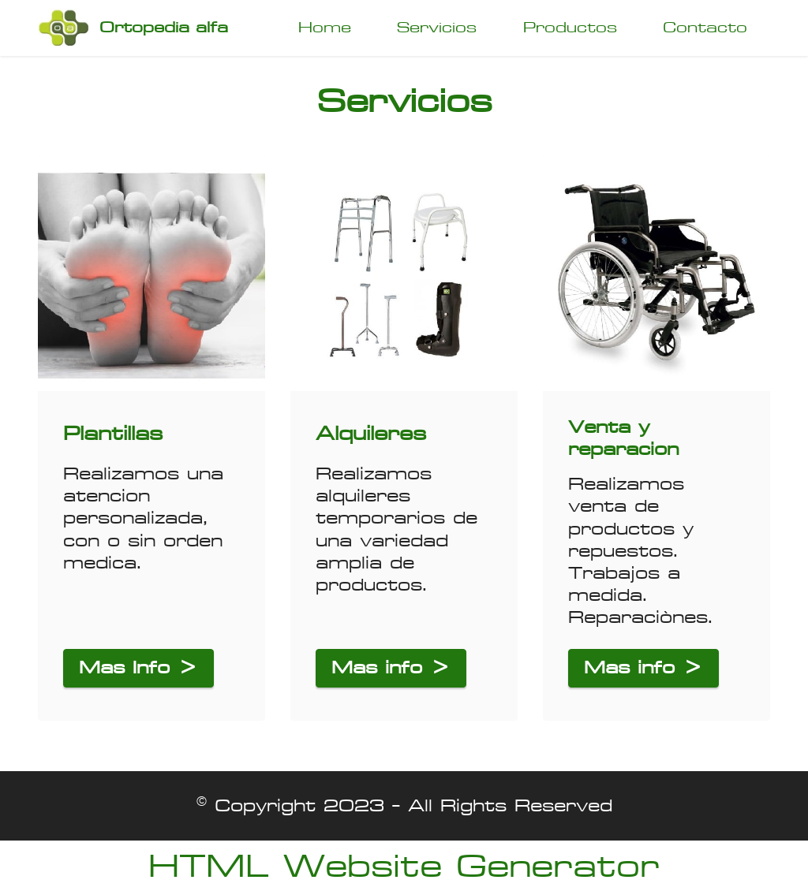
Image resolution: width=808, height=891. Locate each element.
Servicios (437, 27)
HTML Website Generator (404, 866)
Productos (570, 27)
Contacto (705, 27)
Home (324, 27)
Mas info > (391, 667)
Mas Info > (138, 667)
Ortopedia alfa (163, 27)
